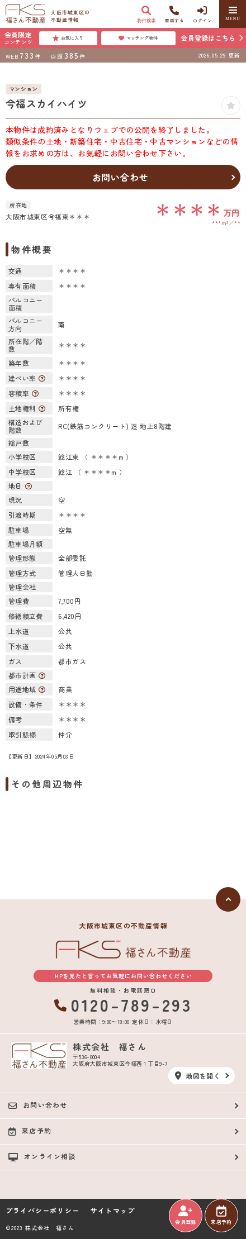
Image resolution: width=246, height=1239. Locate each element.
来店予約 (221, 1215)
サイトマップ (113, 1210)
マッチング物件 (138, 38)
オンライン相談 (42, 1156)
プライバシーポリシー (42, 1210)
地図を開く (197, 1075)
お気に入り (68, 38)
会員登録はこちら (208, 37)
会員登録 (185, 1215)
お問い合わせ (120, 177)
